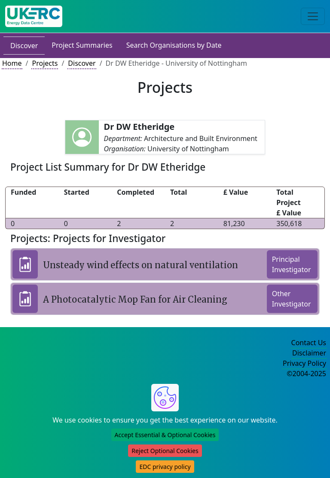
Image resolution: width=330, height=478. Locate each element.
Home (12, 63)
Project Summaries (82, 45)
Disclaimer (309, 353)
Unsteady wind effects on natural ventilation (140, 265)
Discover (24, 45)
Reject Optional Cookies (164, 451)
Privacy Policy (304, 363)
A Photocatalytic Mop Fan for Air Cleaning (135, 299)
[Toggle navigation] (313, 16)
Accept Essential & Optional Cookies (165, 435)
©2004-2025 (306, 373)
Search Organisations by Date (174, 45)
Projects (45, 63)
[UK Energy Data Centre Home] (33, 16)
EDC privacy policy (164, 467)
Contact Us (308, 342)
